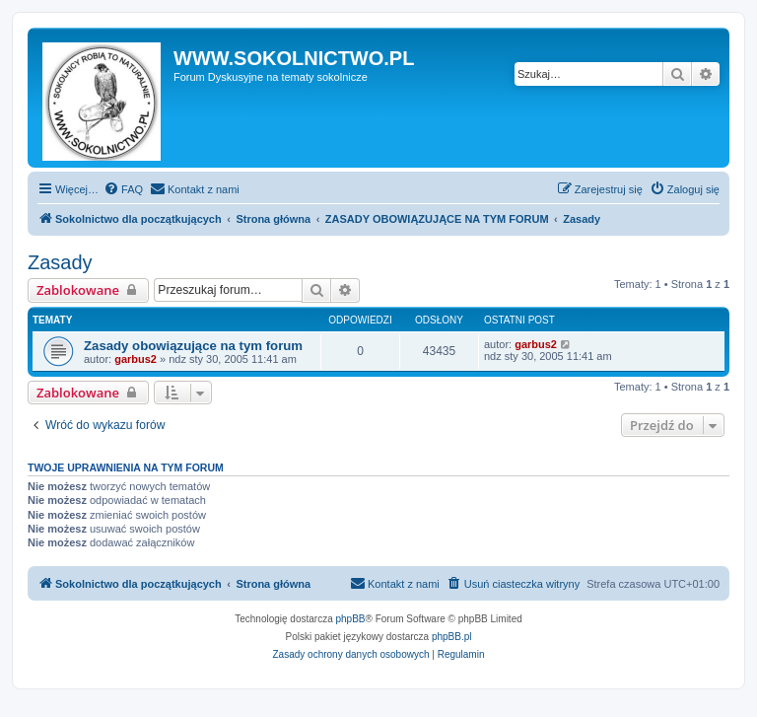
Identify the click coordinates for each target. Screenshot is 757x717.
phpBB (351, 618)
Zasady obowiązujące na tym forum (193, 345)
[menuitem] (123, 189)
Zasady (60, 262)
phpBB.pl (452, 636)
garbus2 (135, 359)
